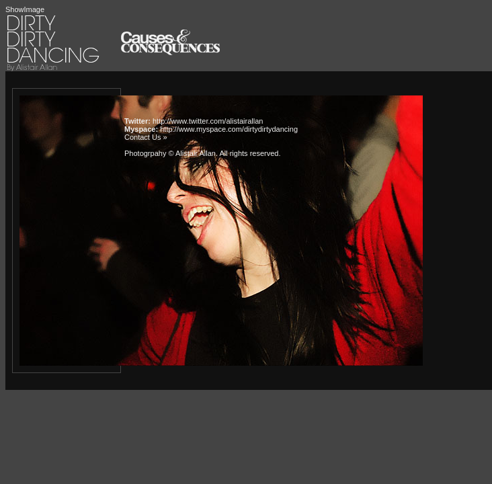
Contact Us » (145, 137)
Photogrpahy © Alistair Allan (170, 153)
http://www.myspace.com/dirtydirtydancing (229, 129)
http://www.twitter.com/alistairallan (208, 121)
